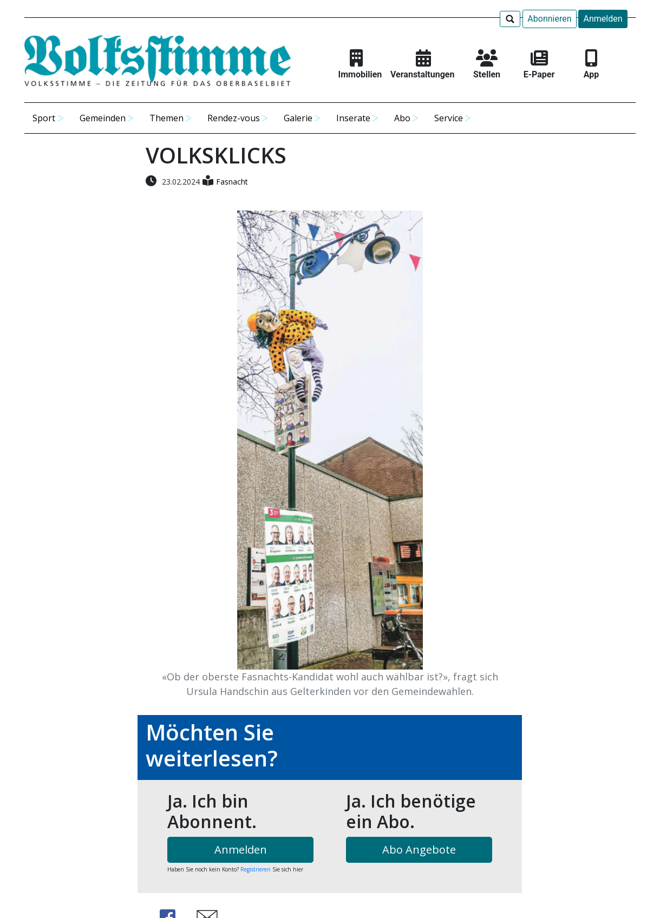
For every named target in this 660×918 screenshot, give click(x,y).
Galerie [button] (298, 118)
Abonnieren (549, 19)
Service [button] (448, 118)
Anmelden (602, 19)
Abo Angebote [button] (419, 849)
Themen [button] (166, 118)
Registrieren (255, 869)
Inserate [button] (353, 118)
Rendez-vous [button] (233, 118)
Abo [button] (402, 118)
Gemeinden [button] (103, 118)
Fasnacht (232, 181)
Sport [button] (43, 118)
